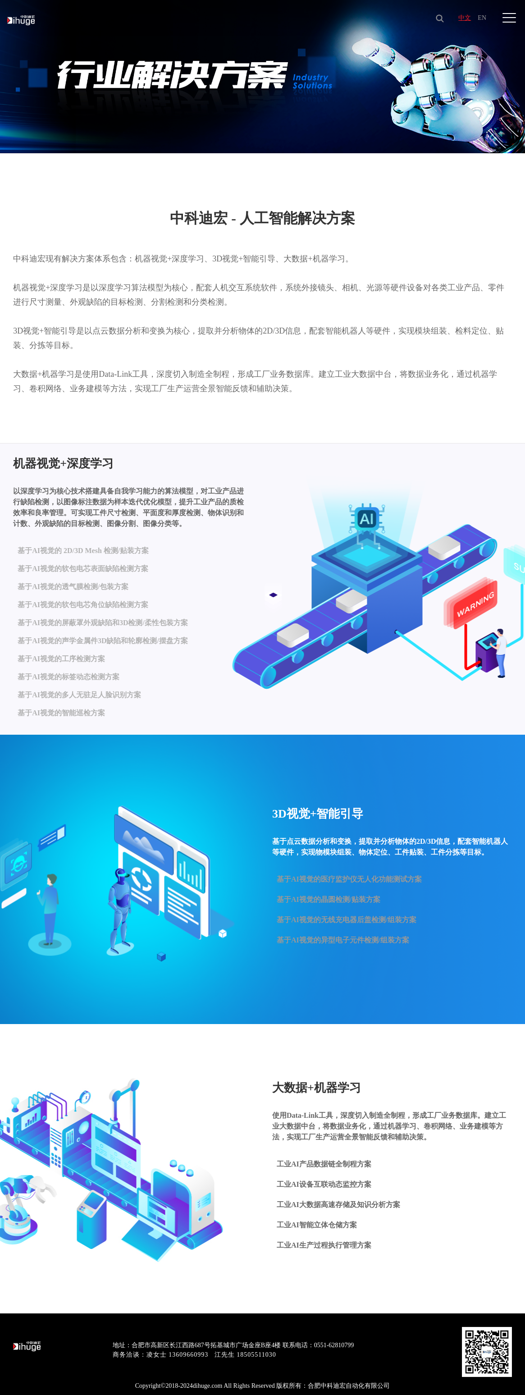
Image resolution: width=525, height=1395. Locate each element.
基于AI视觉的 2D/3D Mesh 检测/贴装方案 (83, 562)
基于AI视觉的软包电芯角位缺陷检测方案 (83, 609)
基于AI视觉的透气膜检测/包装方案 (73, 593)
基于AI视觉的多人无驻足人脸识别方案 (79, 688)
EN (481, 17)
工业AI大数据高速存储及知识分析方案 (338, 1204)
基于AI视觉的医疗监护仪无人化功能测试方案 (349, 879)
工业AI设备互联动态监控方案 (324, 1184)
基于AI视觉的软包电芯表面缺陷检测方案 (83, 577)
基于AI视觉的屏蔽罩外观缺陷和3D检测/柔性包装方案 (103, 625)
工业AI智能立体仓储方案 (317, 1225)
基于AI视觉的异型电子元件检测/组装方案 (343, 940)
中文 (463, 17)
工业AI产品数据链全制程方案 (324, 1164)
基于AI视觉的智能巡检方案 (61, 704)
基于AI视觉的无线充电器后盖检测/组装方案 (346, 920)
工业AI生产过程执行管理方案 (324, 1245)
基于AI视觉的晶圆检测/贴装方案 (328, 899)
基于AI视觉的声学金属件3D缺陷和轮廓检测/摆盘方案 (103, 641)
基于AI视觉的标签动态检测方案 (68, 672)
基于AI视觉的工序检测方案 (61, 656)
